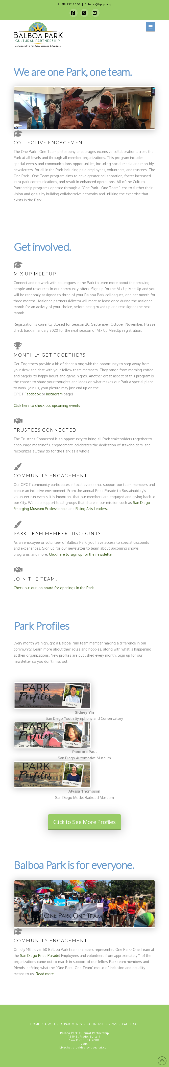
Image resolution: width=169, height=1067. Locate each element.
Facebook (33, 394)
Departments (71, 1024)
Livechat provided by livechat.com (84, 1047)
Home (35, 1024)
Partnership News (102, 1024)
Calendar (130, 1024)
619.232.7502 (71, 4)
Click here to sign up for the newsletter (81, 554)
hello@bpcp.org (99, 4)
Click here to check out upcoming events (47, 405)
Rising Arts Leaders (91, 508)
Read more (45, 974)
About (50, 1024)
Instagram (54, 394)
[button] (151, 26)
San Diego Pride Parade (39, 955)
